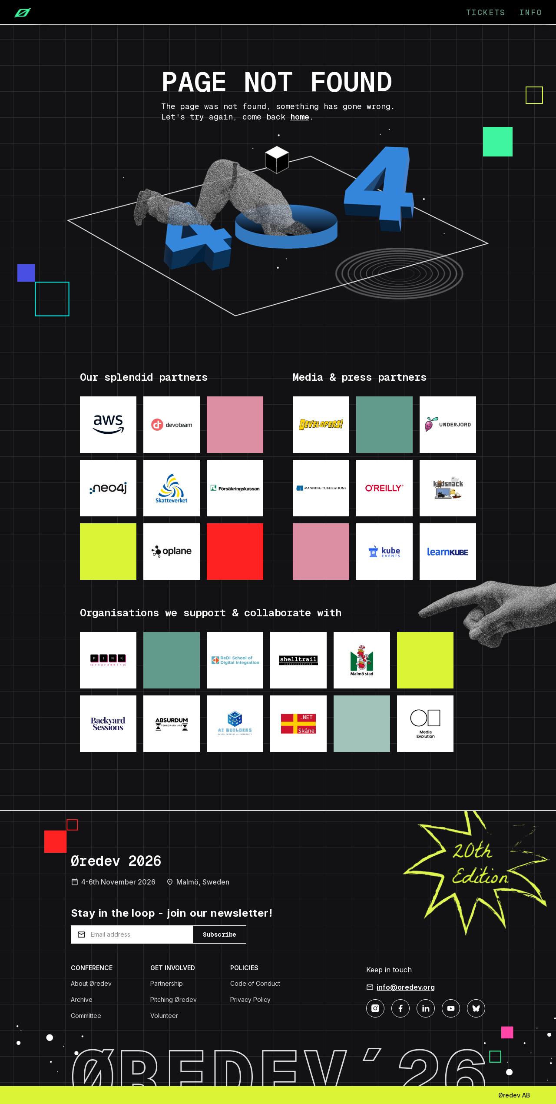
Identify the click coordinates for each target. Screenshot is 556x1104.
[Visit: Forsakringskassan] (235, 488)
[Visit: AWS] (108, 424)
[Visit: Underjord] (448, 424)
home (299, 117)
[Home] (19, 12)
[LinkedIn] (425, 1007)
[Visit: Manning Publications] (321, 488)
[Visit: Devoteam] (171, 424)
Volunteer (164, 1015)
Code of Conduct (255, 983)
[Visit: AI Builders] (235, 723)
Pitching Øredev (173, 999)
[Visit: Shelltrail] (298, 660)
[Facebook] (400, 1007)
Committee (86, 1015)
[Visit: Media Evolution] (425, 723)
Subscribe (219, 934)
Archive (82, 999)
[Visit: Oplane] (171, 551)
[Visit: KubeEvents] (384, 551)
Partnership (166, 983)
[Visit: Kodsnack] (448, 488)
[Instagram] (375, 1007)
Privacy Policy (250, 999)
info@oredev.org (406, 987)
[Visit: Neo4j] (108, 488)
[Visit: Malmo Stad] (362, 660)
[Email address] (132, 934)
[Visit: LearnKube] (448, 551)
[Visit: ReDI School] (235, 660)
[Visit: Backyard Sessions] (108, 723)
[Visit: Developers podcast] (321, 424)
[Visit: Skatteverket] (171, 488)
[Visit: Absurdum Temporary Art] (171, 723)
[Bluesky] (476, 1007)
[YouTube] (451, 1007)
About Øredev (91, 983)
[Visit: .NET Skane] (298, 723)
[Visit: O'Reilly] (384, 488)
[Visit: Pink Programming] (108, 660)
